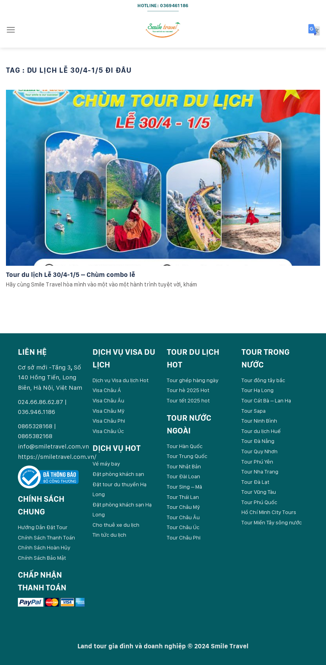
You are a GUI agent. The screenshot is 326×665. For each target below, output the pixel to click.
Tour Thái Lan (183, 497)
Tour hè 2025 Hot (188, 390)
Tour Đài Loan (183, 476)
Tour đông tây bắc (263, 380)
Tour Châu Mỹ (183, 507)
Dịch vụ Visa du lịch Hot (121, 380)
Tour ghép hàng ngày (192, 380)
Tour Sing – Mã (184, 486)
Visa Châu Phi (109, 421)
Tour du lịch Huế (261, 431)
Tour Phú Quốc (259, 502)
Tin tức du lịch (109, 535)
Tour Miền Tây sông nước (271, 522)
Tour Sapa (253, 411)
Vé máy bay (106, 463)
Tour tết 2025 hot (188, 400)
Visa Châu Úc (108, 431)
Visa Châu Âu (108, 400)
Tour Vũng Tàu (258, 492)
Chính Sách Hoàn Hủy (44, 547)
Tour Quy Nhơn (259, 451)
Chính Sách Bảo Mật (42, 558)
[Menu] (10, 29)
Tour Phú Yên (257, 461)
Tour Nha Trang (259, 471)
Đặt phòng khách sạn (118, 474)
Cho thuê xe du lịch (116, 525)
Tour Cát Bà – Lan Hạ (266, 400)
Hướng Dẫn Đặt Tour (43, 527)
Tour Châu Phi (184, 537)
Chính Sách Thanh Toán (46, 537)
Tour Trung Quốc (187, 456)
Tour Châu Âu (183, 517)
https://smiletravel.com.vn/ (57, 456)
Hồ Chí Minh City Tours (268, 512)
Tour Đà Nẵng (257, 441)
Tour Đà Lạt (255, 482)
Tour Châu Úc (183, 527)
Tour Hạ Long (257, 390)
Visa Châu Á (107, 390)
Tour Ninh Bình (259, 421)
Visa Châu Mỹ (109, 411)
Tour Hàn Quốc (185, 446)
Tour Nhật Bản (184, 466)
